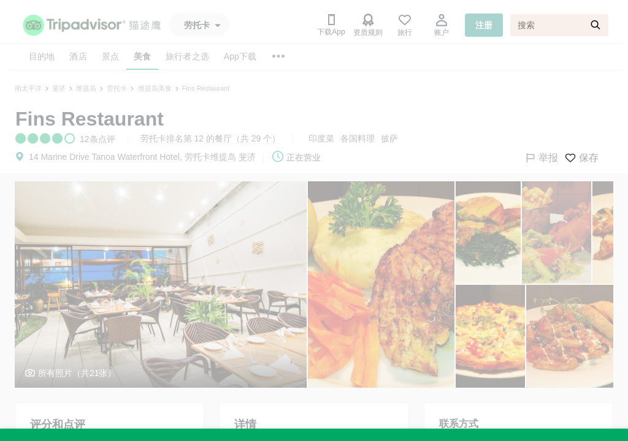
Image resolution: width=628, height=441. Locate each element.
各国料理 (357, 138)
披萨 (389, 138)
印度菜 (321, 138)
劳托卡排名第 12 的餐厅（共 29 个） (210, 138)
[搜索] (559, 25)
